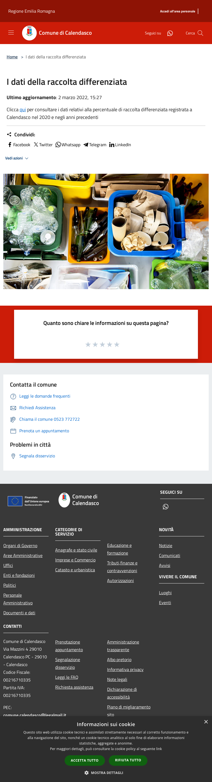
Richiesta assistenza (74, 687)
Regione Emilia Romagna (31, 11)
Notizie (165, 545)
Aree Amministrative (23, 555)
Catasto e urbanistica (75, 569)
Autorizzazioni (120, 580)
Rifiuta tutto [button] (128, 760)
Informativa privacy (125, 669)
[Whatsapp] (167, 33)
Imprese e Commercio (75, 559)
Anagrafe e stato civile (76, 550)
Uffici (8, 565)
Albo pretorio (119, 659)
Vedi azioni (17, 158)
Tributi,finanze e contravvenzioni (122, 567)
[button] (106, 772)
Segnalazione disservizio (67, 663)
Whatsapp (67, 144)
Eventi (165, 602)
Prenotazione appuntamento (69, 646)
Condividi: (21, 135)
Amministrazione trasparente (123, 646)
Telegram (94, 144)
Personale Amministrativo (18, 599)
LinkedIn (119, 144)
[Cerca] (200, 33)
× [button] (206, 722)
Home (12, 56)
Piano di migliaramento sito (128, 711)
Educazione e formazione (119, 549)
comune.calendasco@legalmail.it (34, 715)
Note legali (117, 679)
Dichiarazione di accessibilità (122, 693)
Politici (9, 585)
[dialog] (106, 749)
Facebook (18, 144)
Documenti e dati (19, 612)
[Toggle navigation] (11, 32)
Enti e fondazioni (19, 575)
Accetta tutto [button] (85, 760)
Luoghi (165, 592)
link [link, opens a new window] (159, 748)
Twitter (43, 144)
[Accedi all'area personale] (177, 11)
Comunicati (169, 555)
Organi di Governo (20, 545)
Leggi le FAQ (66, 677)
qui (23, 109)
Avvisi (164, 565)
